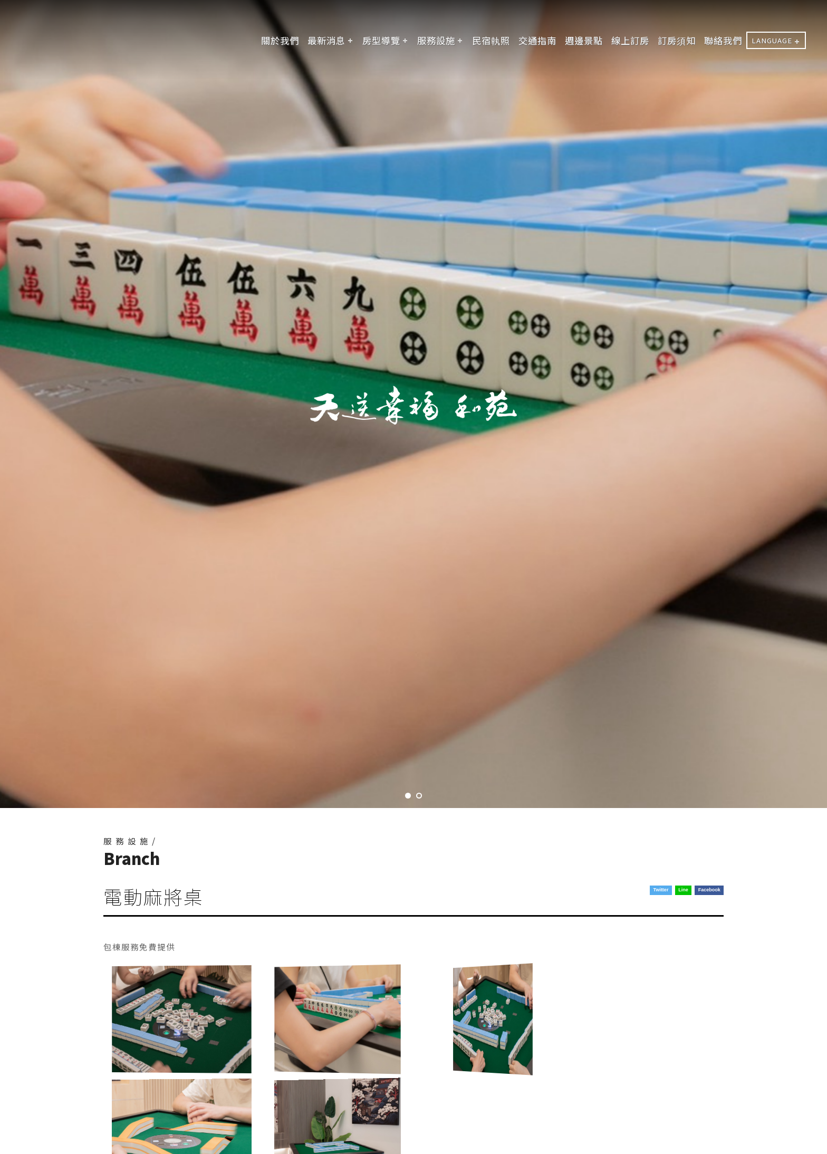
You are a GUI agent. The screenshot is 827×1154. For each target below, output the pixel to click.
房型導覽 (381, 40)
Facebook (709, 889)
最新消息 (326, 40)
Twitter (661, 889)
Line (683, 889)
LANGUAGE (772, 40)
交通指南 (537, 40)
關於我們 (280, 40)
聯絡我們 (723, 40)
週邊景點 (584, 40)
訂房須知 (677, 40)
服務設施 (436, 40)
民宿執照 (491, 40)
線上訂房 (630, 40)
